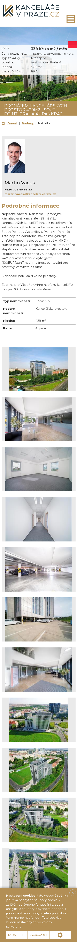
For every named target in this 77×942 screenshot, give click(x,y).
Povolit (16, 935)
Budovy (28, 123)
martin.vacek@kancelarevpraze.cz (30, 194)
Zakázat (38, 935)
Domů (12, 123)
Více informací (35, 926)
